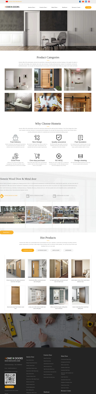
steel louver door (65, 392)
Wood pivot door (47, 381)
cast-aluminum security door (50, 392)
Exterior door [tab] (42, 250)
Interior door (31, 7)
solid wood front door (48, 384)
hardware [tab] (68, 250)
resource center (76, 7)
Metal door (54, 7)
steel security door (48, 386)
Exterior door (43, 7)
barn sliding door (73, 109)
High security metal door (49, 389)
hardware (64, 7)
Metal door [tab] (56, 250)
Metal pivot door (47, 378)
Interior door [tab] (28, 250)
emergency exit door (65, 390)
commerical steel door (66, 387)
